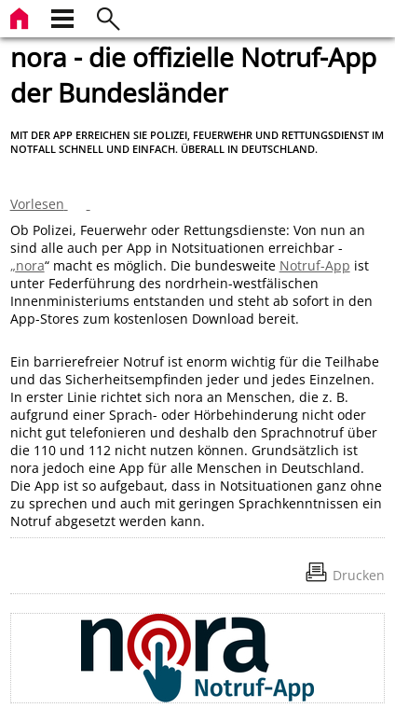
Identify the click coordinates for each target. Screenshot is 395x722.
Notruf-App (314, 265)
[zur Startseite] (21, 16)
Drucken (359, 575)
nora (30, 265)
